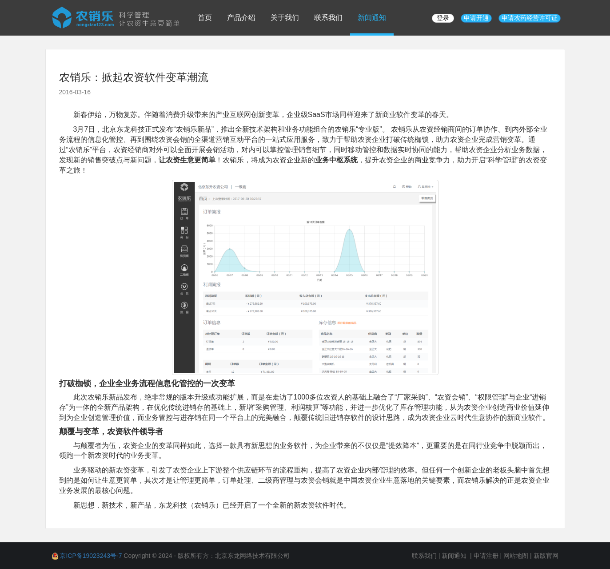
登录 (443, 17)
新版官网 (546, 555)
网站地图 (515, 555)
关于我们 (285, 17)
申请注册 (486, 555)
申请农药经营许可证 (530, 17)
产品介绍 (241, 17)
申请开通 (476, 17)
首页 (205, 17)
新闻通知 (372, 17)
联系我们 (328, 17)
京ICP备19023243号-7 (91, 555)
